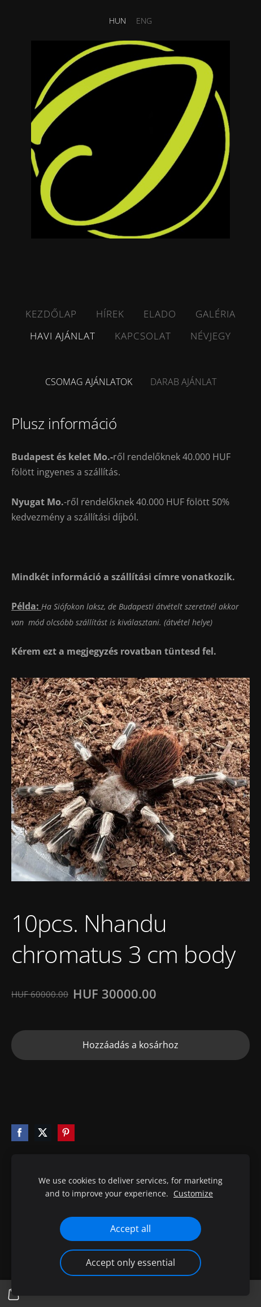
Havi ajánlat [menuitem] (62, 335)
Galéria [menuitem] (215, 313)
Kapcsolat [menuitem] (143, 335)
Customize (193, 1193)
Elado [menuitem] (159, 313)
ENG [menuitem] (144, 20)
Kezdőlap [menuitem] (51, 313)
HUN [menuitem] (117, 20)
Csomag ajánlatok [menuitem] (88, 382)
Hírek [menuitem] (110, 313)
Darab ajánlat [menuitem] (183, 382)
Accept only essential (130, 1262)
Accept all (130, 1228)
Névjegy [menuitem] (210, 335)
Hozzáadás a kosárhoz (130, 1045)
